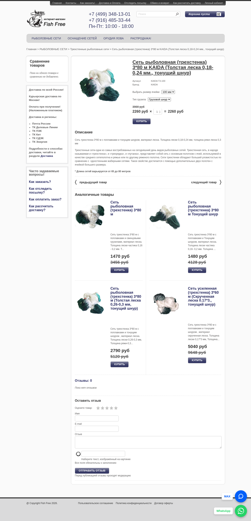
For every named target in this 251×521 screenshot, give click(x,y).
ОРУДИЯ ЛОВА (114, 38)
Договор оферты (163, 505)
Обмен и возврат (159, 3)
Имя (77, 413)
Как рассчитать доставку (187, 3)
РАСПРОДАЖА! (140, 38)
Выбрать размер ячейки (145, 92)
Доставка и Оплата (109, 3)
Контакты (71, 3)
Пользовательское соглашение (95, 505)
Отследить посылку (135, 3)
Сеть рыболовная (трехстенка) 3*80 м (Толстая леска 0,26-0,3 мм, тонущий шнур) (125, 298)
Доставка (47, 155)
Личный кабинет (214, 3)
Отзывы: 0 (83, 380)
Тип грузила (139, 99)
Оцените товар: (83, 408)
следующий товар (206, 182)
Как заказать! (87, 3)
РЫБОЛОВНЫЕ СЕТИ (46, 38)
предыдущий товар (91, 182)
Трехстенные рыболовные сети (89, 49)
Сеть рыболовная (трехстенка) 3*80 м (125, 208)
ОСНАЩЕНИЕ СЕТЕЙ (82, 38)
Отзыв (78, 434)
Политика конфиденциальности (133, 505)
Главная (57, 3)
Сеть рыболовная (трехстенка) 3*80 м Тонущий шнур (203, 208)
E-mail (78, 423)
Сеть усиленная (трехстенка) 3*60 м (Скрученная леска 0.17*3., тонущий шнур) (203, 296)
